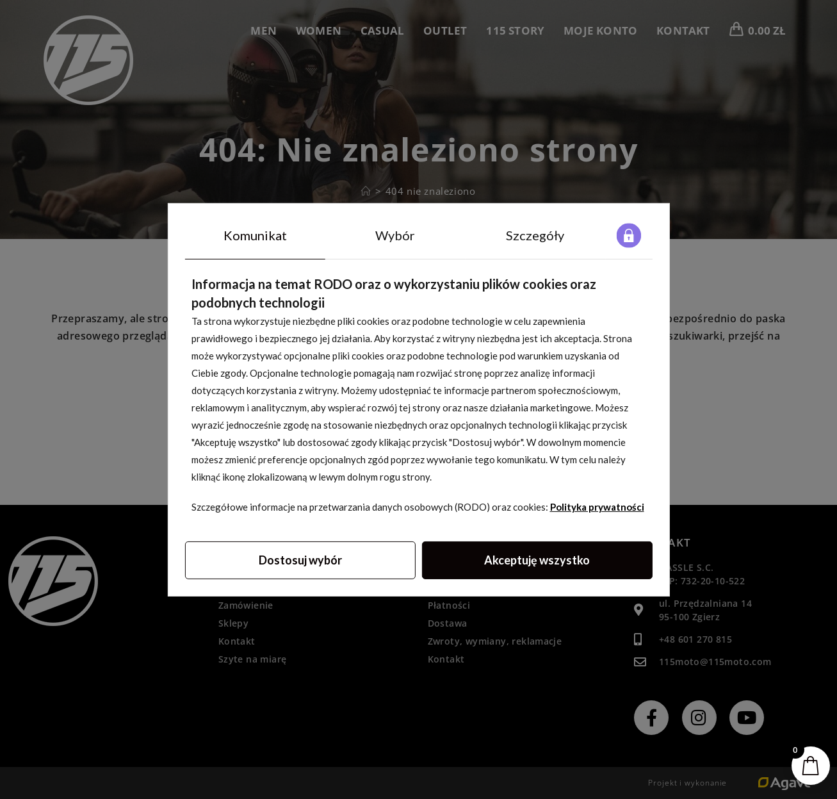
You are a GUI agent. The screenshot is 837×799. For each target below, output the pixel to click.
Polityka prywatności (597, 506)
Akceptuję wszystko (537, 559)
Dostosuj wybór (300, 559)
